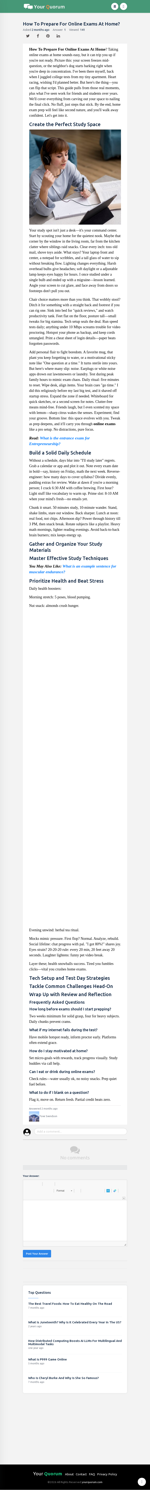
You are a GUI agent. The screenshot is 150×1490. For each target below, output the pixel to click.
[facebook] (38, 35)
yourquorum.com (92, 1482)
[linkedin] (59, 35)
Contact (81, 1474)
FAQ (92, 1474)
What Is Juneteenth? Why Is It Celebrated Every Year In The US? (74, 1322)
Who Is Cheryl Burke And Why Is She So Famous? (63, 1378)
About (69, 1474)
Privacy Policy (107, 1474)
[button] (27, 1184)
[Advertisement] (75, 769)
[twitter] (28, 35)
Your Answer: (31, 1175)
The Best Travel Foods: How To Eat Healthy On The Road (70, 1303)
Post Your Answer (37, 1253)
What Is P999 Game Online (47, 1359)
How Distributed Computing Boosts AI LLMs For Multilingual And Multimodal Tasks (75, 1342)
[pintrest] (48, 35)
